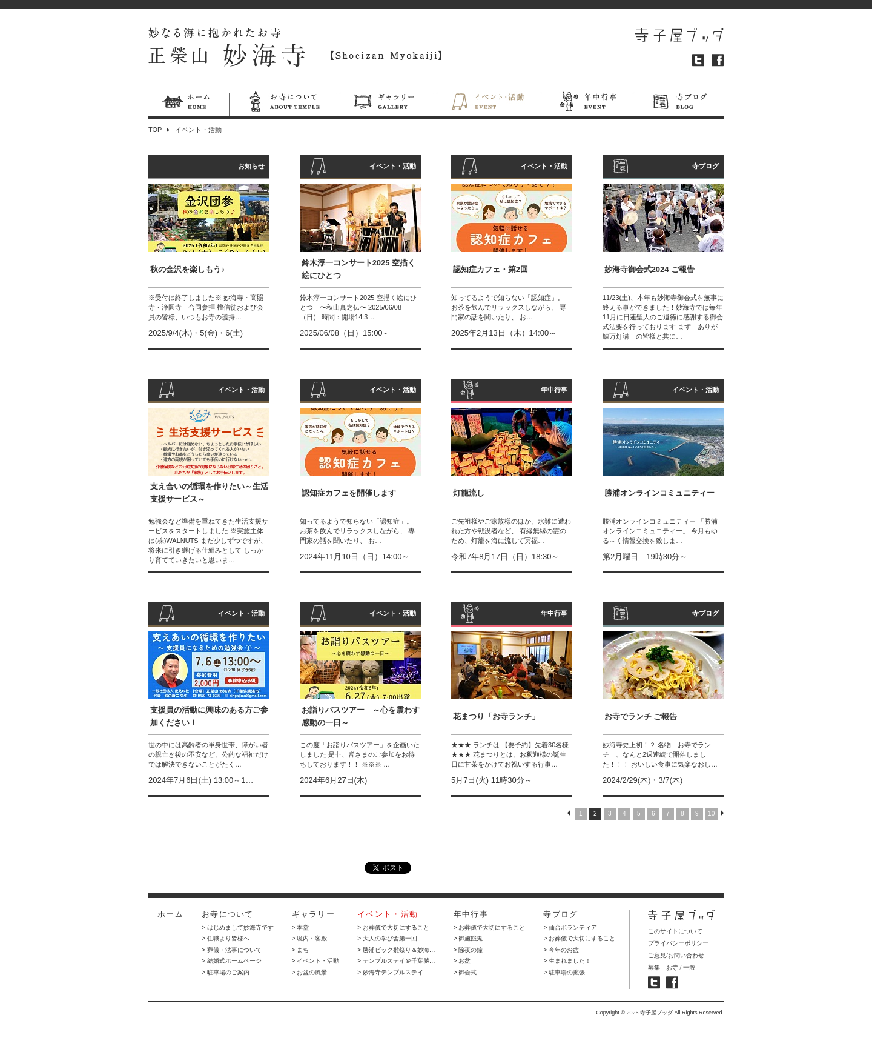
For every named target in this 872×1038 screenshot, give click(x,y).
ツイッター (698, 60)
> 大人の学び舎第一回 (387, 938)
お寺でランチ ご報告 (641, 716)
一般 (689, 967)
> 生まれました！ (567, 960)
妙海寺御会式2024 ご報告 (649, 269)
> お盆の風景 (310, 972)
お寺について (283, 103)
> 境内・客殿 (310, 938)
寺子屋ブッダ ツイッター (654, 982)
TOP (155, 129)
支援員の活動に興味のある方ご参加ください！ (209, 716)
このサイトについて (675, 931)
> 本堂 (300, 927)
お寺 (672, 967)
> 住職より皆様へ (225, 938)
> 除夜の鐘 (468, 950)
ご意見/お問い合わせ (676, 955)
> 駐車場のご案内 (225, 972)
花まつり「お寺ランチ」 (496, 716)
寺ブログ (679, 103)
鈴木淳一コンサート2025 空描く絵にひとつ (359, 269)
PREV (568, 813)
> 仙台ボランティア (570, 927)
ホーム (188, 103)
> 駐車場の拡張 (564, 972)
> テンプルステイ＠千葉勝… (396, 960)
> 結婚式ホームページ (232, 960)
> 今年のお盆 (561, 950)
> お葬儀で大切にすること (393, 927)
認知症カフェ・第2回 (490, 269)
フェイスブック (718, 60)
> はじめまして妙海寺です (238, 927)
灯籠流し (468, 492)
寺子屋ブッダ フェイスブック (672, 982)
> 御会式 (465, 972)
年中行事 (589, 103)
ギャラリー (385, 103)
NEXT (722, 813)
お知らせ (251, 166)
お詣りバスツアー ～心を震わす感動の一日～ (361, 716)
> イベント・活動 (316, 960)
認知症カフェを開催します (349, 492)
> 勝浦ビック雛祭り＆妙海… (396, 950)
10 (711, 813)
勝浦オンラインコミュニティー (659, 492)
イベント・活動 (488, 103)
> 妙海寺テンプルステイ (390, 972)
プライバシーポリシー (678, 943)
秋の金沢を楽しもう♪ (187, 269)
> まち (300, 950)
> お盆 (462, 960)
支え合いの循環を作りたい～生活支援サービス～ (209, 493)
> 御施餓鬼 (468, 938)
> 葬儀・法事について (232, 950)
